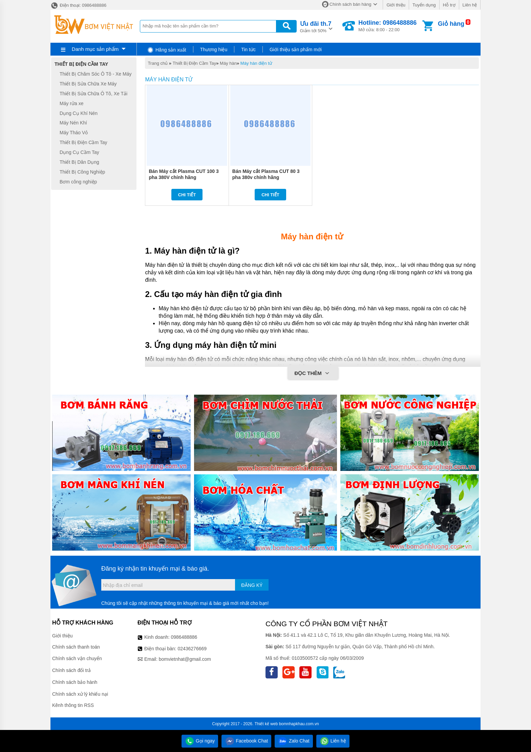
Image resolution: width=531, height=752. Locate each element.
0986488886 (184, 637)
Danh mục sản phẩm (95, 49)
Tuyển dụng (424, 4)
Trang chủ (158, 63)
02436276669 (192, 648)
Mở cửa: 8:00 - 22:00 (387, 25)
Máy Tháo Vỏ (74, 132)
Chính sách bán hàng (350, 4)
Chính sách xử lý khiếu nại (80, 694)
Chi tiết (187, 194)
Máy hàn (228, 63)
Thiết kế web (266, 723)
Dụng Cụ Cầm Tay (79, 152)
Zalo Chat (294, 741)
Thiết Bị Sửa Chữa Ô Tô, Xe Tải (93, 93)
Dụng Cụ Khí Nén (79, 113)
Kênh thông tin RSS (73, 705)
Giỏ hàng (451, 23)
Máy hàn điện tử (256, 63)
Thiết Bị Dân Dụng (79, 162)
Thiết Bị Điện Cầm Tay (194, 63)
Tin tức (248, 49)
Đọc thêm (312, 374)
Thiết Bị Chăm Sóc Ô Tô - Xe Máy (95, 74)
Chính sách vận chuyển (77, 658)
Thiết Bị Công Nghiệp (82, 172)
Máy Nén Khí (73, 123)
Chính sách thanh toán (76, 647)
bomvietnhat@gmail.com (185, 659)
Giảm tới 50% (316, 26)
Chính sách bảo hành (74, 682)
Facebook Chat (246, 741)
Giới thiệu (395, 4)
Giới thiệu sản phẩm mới (296, 49)
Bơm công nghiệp (78, 181)
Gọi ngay (200, 741)
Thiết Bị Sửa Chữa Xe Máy (88, 83)
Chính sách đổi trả (71, 670)
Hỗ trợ (449, 4)
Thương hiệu (213, 49)
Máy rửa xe (71, 103)
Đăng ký (251, 585)
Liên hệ (470, 4)
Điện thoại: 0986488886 (78, 5)
